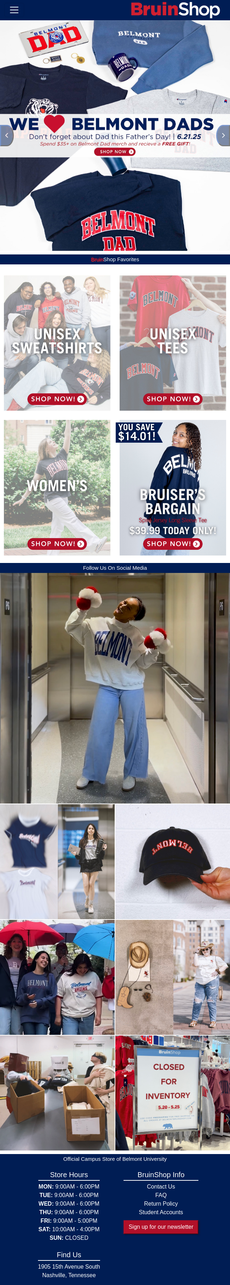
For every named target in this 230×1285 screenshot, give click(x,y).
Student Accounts (161, 1212)
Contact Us (161, 1187)
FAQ (161, 1195)
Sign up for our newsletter (160, 1227)
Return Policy (161, 1204)
